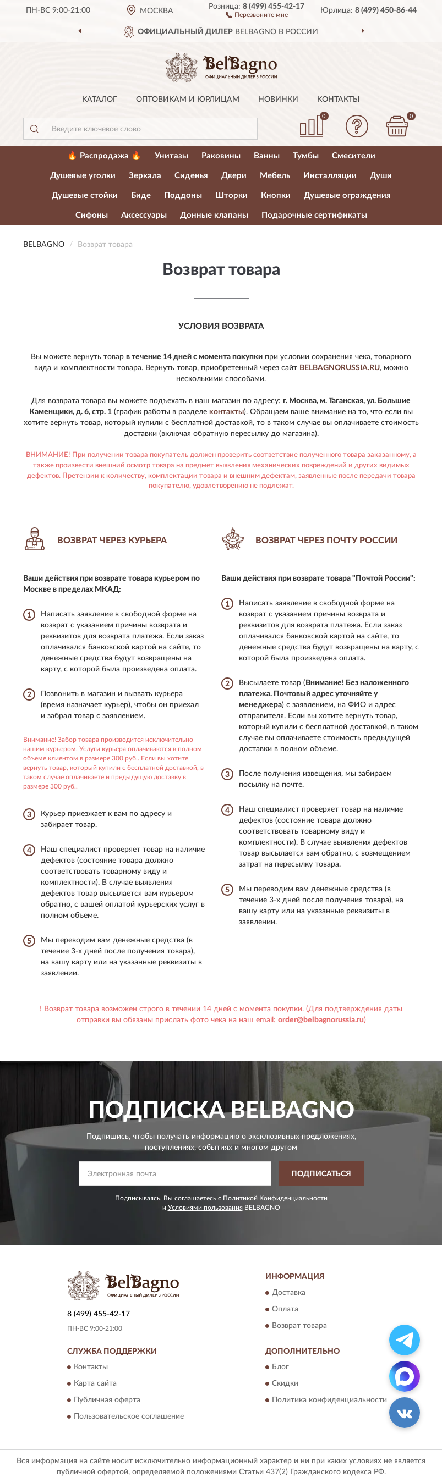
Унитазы (171, 156)
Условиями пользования (205, 1207)
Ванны (267, 156)
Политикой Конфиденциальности (275, 1198)
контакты (226, 412)
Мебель (275, 176)
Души (381, 176)
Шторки (231, 195)
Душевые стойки (85, 195)
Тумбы (306, 156)
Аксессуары (144, 215)
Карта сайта (95, 1384)
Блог (280, 1367)
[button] (257, 14)
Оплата (285, 1309)
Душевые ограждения (347, 195)
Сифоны (91, 215)
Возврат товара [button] (299, 1326)
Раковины (221, 156)
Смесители (353, 156)
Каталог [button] (99, 99)
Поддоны (183, 195)
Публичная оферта (107, 1400)
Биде (141, 195)
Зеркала (145, 176)
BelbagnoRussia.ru (339, 368)
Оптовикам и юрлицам (187, 99)
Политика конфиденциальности (329, 1400)
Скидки (285, 1384)
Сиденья (191, 176)
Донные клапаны (214, 215)
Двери (234, 176)
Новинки (278, 99)
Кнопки (276, 195)
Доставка (288, 1293)
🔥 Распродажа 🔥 (104, 156)
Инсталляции (330, 176)
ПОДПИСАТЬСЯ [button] (321, 1174)
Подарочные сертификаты (314, 215)
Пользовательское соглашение (129, 1417)
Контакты (338, 99)
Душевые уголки (83, 176)
